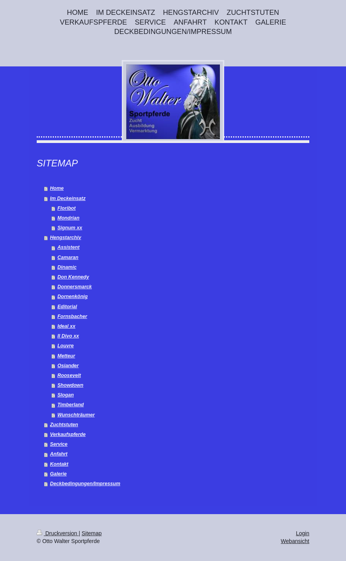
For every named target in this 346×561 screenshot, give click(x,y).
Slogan (65, 395)
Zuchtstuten (64, 424)
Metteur (66, 356)
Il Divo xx (68, 336)
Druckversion (57, 533)
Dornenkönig (72, 296)
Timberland (70, 404)
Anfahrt (59, 454)
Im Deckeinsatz (68, 198)
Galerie (58, 474)
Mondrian (68, 218)
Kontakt (59, 464)
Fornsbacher (72, 316)
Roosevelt (69, 375)
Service (59, 444)
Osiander (68, 365)
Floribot (66, 208)
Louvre (65, 345)
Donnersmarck (74, 286)
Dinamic (67, 267)
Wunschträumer (76, 415)
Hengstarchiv (65, 237)
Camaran (67, 257)
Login (302, 533)
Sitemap (92, 533)
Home (57, 188)
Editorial (67, 306)
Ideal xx (66, 326)
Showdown (70, 385)
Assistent (68, 247)
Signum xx (69, 227)
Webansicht (295, 541)
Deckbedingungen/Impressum (85, 483)
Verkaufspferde (68, 434)
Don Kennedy (73, 277)
